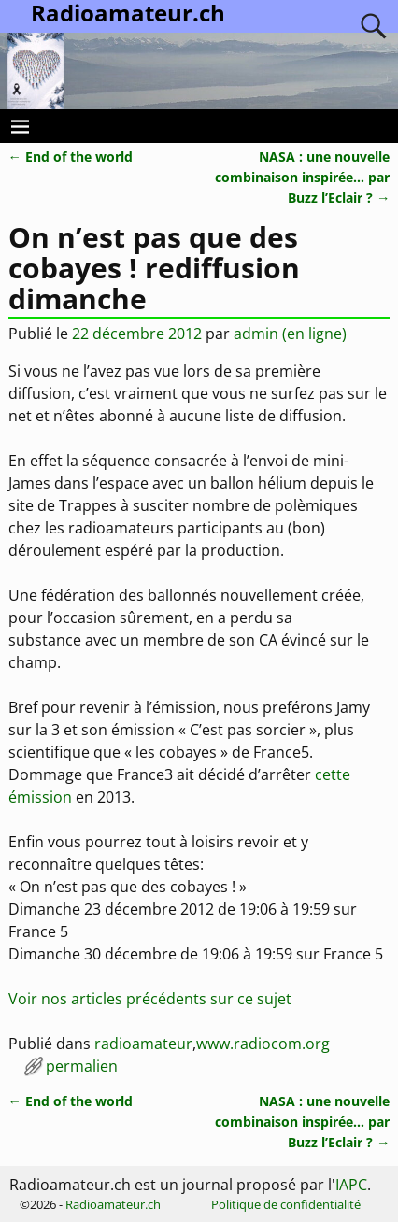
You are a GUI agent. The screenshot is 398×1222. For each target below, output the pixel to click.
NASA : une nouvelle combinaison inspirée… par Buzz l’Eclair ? (302, 177)
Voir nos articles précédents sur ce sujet (149, 998)
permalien (82, 1066)
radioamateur (143, 1043)
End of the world (70, 156)
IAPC (351, 1184)
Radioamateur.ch (113, 1204)
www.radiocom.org (263, 1043)
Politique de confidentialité (286, 1204)
